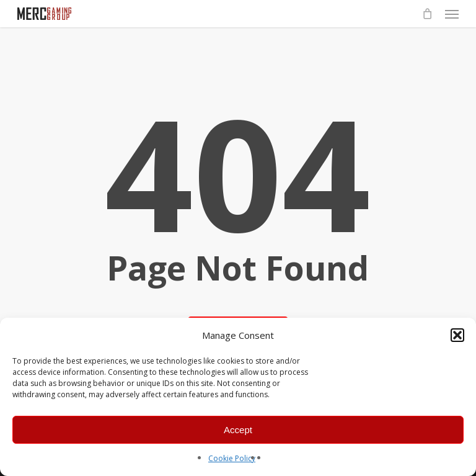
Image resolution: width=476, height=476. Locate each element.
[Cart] (427, 13)
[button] (457, 335)
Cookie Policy (231, 458)
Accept (238, 429)
